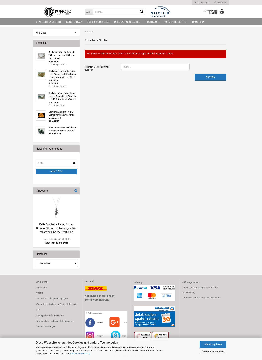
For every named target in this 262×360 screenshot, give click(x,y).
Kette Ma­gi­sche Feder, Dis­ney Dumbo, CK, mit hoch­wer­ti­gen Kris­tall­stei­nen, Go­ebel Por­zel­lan (56, 228)
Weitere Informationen (212, 351)
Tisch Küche (152, 22)
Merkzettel (220, 2)
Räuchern (198, 22)
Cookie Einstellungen (45, 326)
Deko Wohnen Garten (127, 22)
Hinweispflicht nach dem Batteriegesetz (54, 321)
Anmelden (56, 171)
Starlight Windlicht (48, 22)
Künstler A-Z (74, 22)
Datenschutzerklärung (79, 353)
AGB (38, 309)
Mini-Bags (41, 32)
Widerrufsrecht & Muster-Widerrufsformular (56, 304)
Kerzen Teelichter (176, 22)
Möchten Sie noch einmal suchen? (97, 68)
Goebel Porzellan (98, 22)
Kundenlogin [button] (202, 2)
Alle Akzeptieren (213, 344)
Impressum (41, 287)
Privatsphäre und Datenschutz (50, 315)
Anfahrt (39, 293)
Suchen (210, 77)
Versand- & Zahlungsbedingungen (52, 298)
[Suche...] (89, 12)
